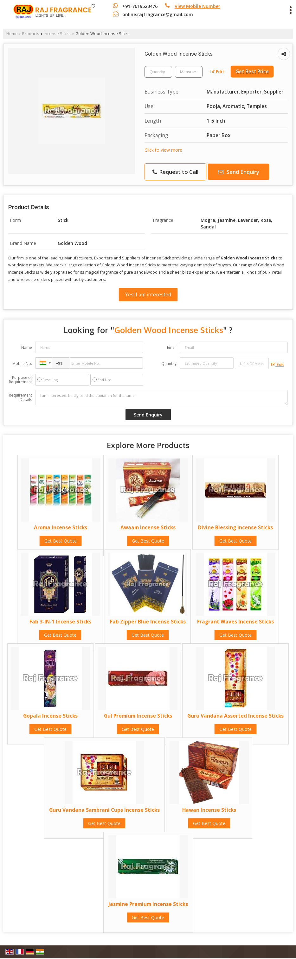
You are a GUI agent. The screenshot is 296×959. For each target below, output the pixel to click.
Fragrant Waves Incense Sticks (235, 621)
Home (12, 33)
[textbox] (189, 72)
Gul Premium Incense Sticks (138, 716)
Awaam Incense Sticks (148, 527)
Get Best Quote (60, 541)
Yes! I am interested (148, 294)
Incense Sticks (57, 33)
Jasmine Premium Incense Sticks (148, 904)
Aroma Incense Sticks (60, 527)
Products (30, 33)
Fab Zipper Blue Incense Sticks (148, 621)
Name (26, 347)
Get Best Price (252, 71)
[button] (197, 6)
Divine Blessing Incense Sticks (235, 527)
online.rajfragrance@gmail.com (157, 14)
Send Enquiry (238, 171)
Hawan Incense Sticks (209, 810)
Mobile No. (22, 363)
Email (172, 347)
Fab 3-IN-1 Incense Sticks (60, 621)
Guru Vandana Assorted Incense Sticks (235, 716)
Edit (217, 72)
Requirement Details (20, 397)
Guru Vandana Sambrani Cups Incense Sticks (104, 810)
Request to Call (175, 171)
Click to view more (163, 150)
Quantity (169, 363)
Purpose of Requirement (20, 379)
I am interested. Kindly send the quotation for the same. (161, 397)
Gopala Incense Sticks (50, 716)
